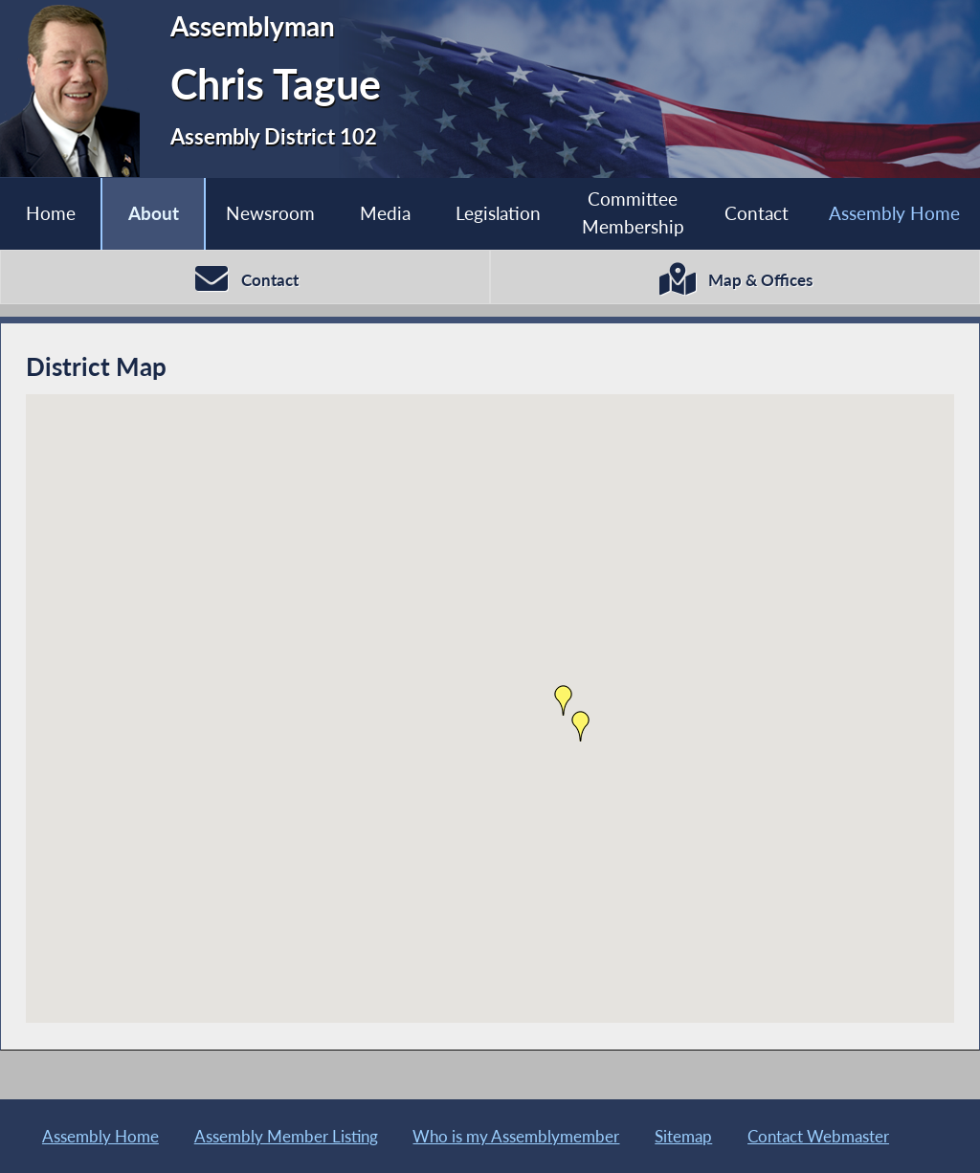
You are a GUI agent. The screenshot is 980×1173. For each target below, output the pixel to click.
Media (385, 213)
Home (51, 213)
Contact (756, 213)
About (153, 213)
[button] (581, 726)
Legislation (498, 213)
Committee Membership (633, 212)
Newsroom (270, 213)
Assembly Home (894, 213)
